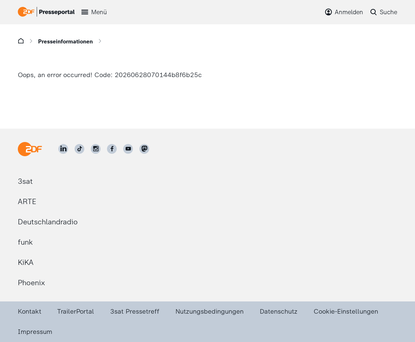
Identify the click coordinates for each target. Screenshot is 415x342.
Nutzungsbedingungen (209, 311)
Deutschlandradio (48, 221)
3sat (25, 181)
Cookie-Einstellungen (346, 311)
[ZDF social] (144, 149)
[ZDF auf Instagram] (96, 149)
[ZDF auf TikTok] (79, 149)
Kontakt (29, 311)
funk (25, 242)
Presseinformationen (65, 41)
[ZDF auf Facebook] (112, 149)
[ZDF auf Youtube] (128, 149)
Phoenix (31, 282)
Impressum (35, 332)
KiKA (26, 262)
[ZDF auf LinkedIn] (63, 149)
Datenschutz (278, 311)
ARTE (27, 201)
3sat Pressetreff (134, 311)
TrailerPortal (75, 311)
